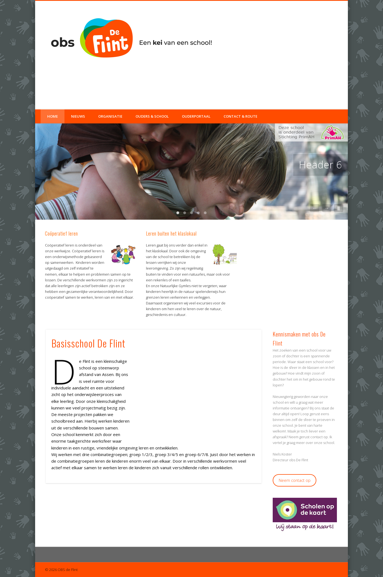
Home (52, 116)
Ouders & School (152, 116)
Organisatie (110, 116)
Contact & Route (240, 116)
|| (338, 208)
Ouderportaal (196, 116)
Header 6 (320, 164)
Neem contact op (295, 480)
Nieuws (78, 116)
